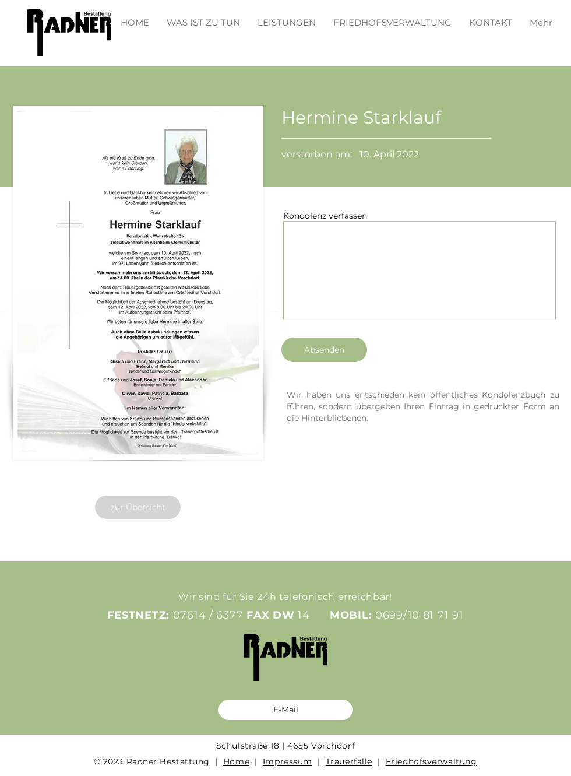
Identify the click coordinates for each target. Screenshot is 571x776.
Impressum (287, 761)
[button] (287, 17)
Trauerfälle (349, 761)
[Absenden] (324, 350)
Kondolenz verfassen (325, 216)
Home (236, 761)
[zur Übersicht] (138, 507)
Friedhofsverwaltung (431, 761)
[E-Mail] (285, 710)
